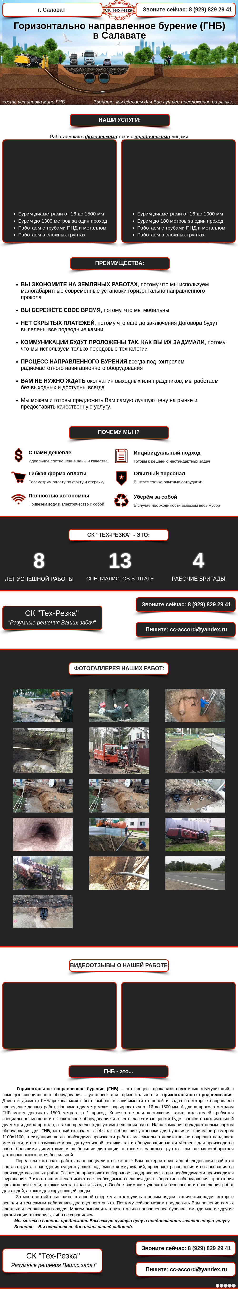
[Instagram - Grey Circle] (234, 1286)
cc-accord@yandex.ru (198, 629)
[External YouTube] (179, 173)
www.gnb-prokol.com (45, 1282)
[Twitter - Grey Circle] (221, 1286)
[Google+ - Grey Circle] (226, 1286)
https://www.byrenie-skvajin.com (61, 1285)
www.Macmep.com (44, 1278)
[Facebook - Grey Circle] (217, 1286)
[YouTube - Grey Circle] (230, 1286)
